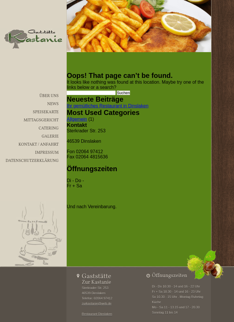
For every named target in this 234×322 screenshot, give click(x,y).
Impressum (47, 152)
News (53, 104)
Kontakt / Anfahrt (38, 144)
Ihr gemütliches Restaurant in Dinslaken (107, 105)
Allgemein (77, 119)
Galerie (50, 136)
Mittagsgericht (41, 120)
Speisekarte (46, 112)
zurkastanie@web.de (97, 303)
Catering (49, 128)
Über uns (49, 96)
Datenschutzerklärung (32, 161)
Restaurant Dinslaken (97, 314)
